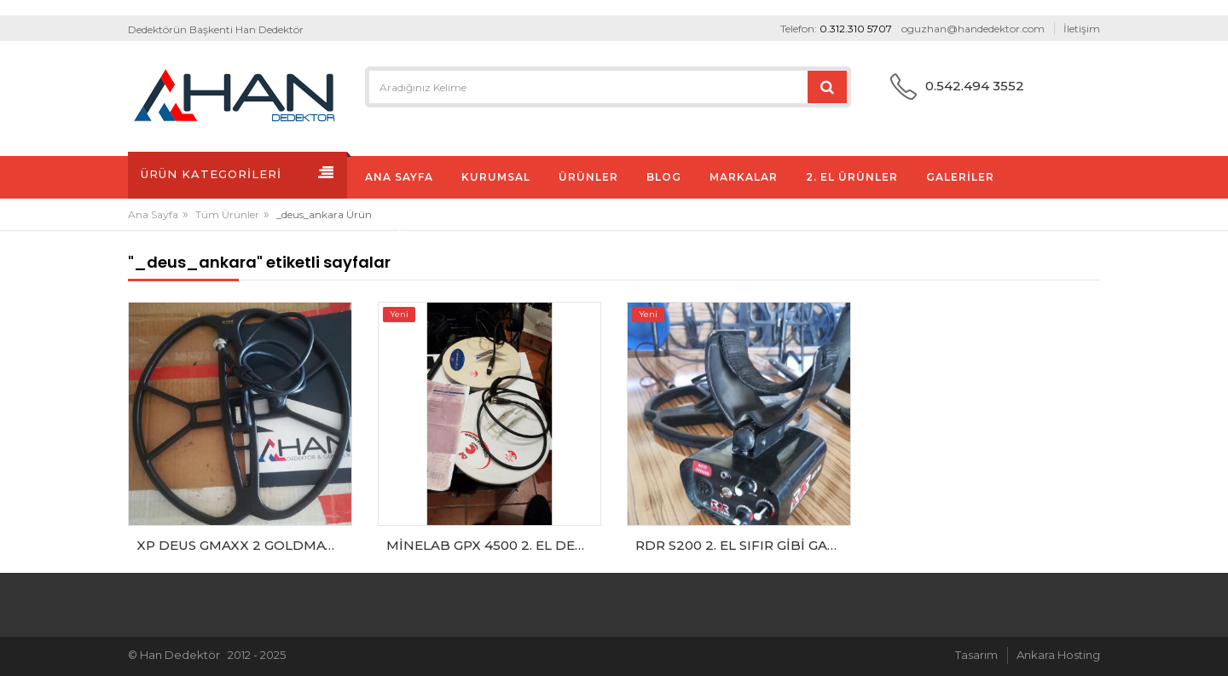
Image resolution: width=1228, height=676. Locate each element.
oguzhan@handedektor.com (973, 28)
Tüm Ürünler (227, 214)
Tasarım (976, 655)
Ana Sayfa (153, 214)
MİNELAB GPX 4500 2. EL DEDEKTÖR (494, 545)
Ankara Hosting (1058, 655)
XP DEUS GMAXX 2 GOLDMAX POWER (244, 545)
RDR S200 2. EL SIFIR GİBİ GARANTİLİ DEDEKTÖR (743, 545)
